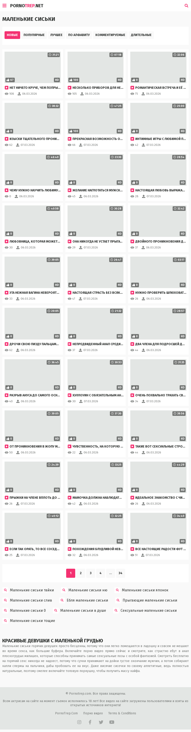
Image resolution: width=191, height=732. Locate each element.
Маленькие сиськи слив (27, 599)
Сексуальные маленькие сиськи (145, 609)
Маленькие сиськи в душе (79, 609)
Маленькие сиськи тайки (28, 589)
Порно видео (93, 712)
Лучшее (56, 35)
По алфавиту (79, 35)
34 (120, 572)
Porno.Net (26, 5)
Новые (12, 35)
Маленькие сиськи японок (141, 589)
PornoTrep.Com (66, 712)
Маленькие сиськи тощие (28, 619)
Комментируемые (110, 35)
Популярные (34, 35)
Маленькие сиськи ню (84, 589)
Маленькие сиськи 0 (24, 609)
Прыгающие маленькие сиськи (146, 599)
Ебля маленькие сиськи (83, 599)
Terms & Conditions (122, 712)
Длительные (141, 35)
